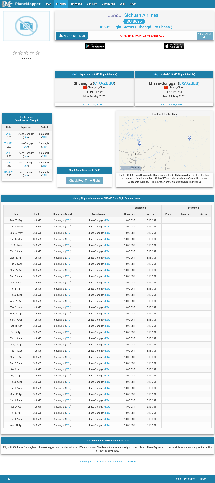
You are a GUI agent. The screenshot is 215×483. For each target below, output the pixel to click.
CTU (44, 137)
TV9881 (8, 153)
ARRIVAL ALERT (205, 36)
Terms (179, 478)
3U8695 (132, 461)
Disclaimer (191, 478)
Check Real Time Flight (84, 180)
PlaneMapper (86, 461)
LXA (26, 137)
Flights (100, 461)
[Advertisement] (134, 59)
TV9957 (8, 134)
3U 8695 (134, 21)
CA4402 (8, 172)
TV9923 (8, 143)
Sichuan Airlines (141, 15)
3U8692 (8, 162)
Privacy (204, 478)
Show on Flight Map (71, 35)
